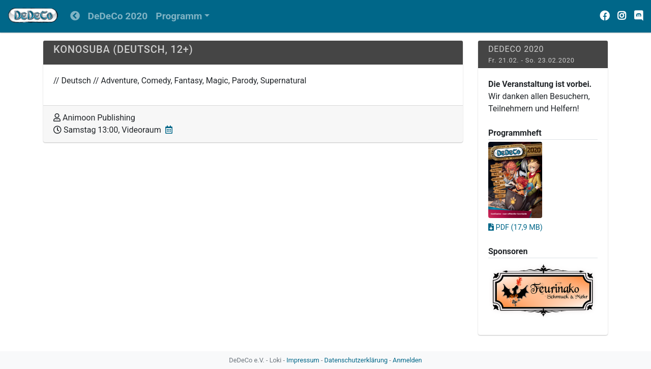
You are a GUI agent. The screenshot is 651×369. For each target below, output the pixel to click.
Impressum (302, 360)
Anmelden (407, 360)
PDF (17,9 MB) (515, 227)
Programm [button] (179, 16)
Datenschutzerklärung (356, 360)
